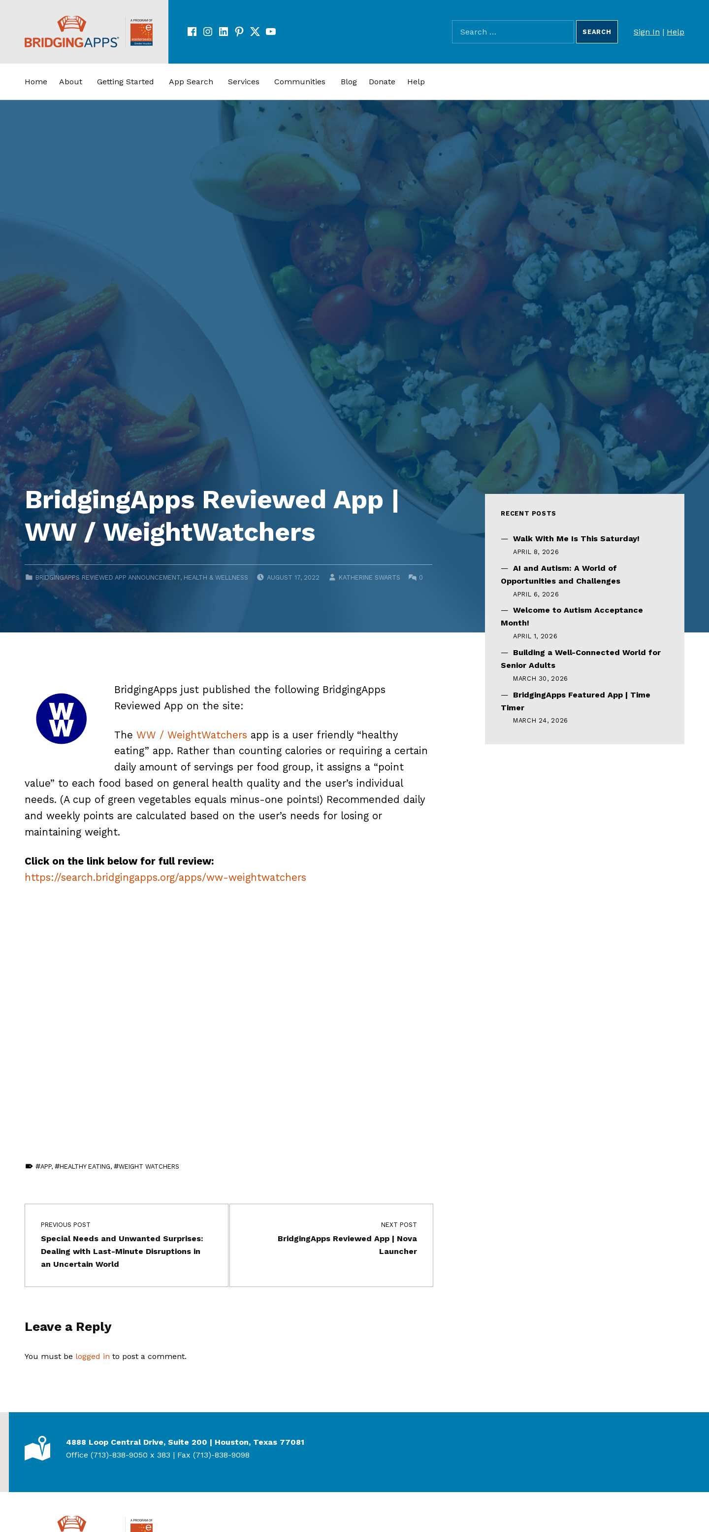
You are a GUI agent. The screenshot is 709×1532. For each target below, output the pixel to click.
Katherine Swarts (369, 577)
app (45, 1166)
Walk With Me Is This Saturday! (576, 538)
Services (243, 81)
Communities (299, 81)
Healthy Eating (85, 1166)
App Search (191, 81)
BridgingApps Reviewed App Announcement (107, 577)
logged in (92, 1356)
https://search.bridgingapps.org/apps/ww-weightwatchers (165, 877)
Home (36, 81)
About (70, 81)
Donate (382, 81)
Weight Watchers (149, 1166)
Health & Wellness (216, 577)
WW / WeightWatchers (191, 735)
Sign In (647, 31)
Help (675, 31)
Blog (349, 81)
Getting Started (125, 81)
